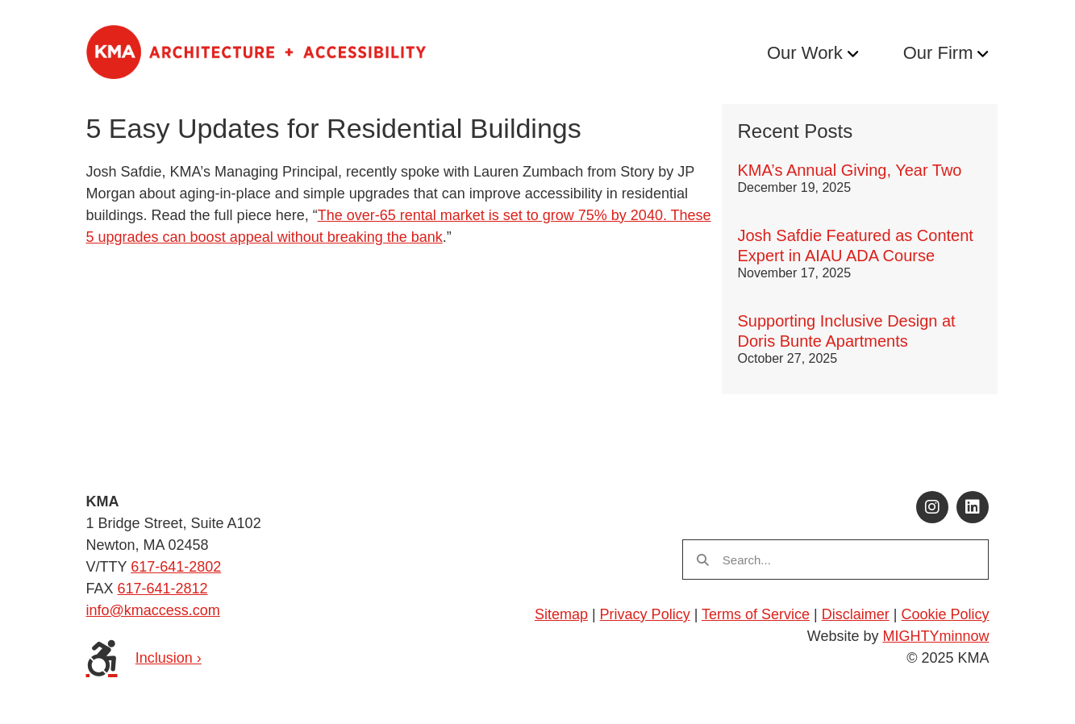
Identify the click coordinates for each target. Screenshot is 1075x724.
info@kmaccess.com (153, 610)
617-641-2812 (163, 588)
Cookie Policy (945, 614)
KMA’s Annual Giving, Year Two (850, 170)
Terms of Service (756, 614)
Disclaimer (856, 614)
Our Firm (938, 53)
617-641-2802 (176, 567)
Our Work (805, 53)
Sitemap (561, 614)
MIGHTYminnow (935, 636)
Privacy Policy (645, 614)
